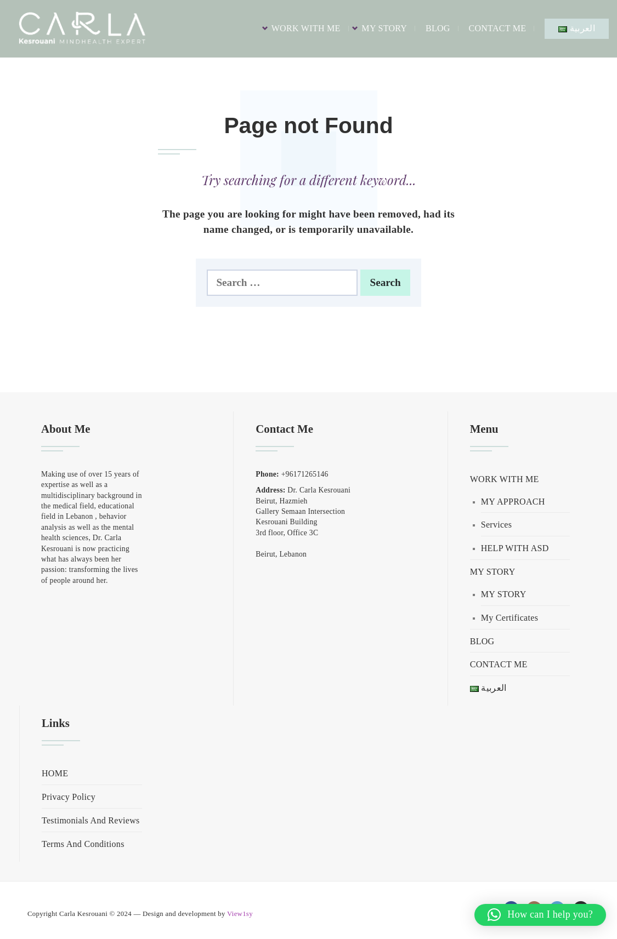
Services (496, 524)
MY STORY (384, 28)
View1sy (240, 914)
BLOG (438, 28)
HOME (55, 773)
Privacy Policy (68, 796)
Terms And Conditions (83, 844)
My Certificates (509, 617)
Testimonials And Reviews (91, 820)
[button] (540, 915)
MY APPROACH (513, 501)
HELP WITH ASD (515, 548)
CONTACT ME (497, 28)
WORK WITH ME (306, 28)
